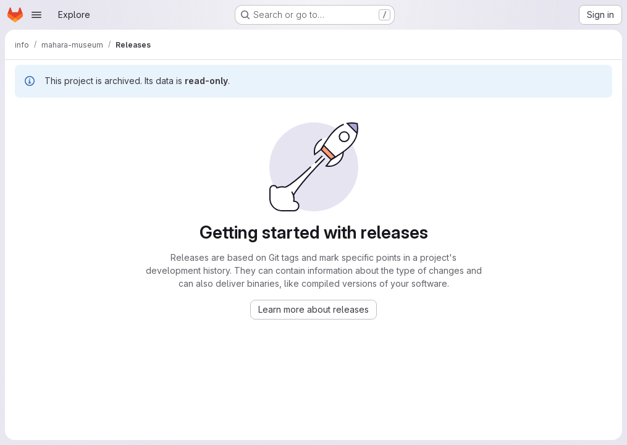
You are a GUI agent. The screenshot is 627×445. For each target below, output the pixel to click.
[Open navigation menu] (36, 15)
